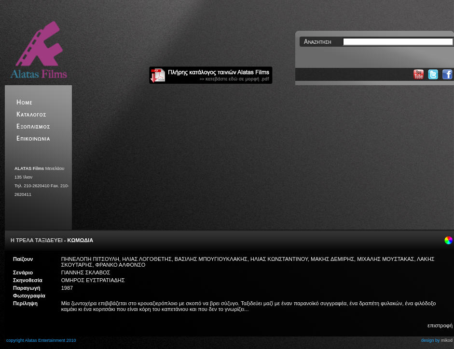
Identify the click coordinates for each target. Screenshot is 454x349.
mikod (447, 340)
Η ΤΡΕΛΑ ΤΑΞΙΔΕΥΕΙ (37, 240)
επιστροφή (440, 325)
